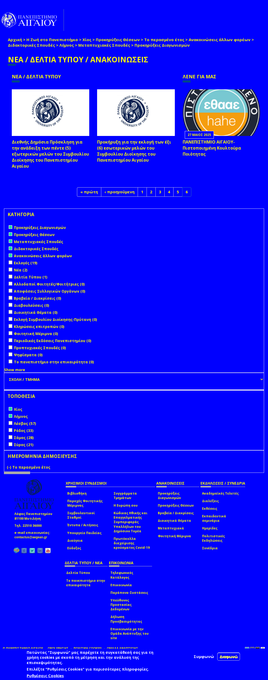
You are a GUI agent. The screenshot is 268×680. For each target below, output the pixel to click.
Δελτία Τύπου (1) (30, 277)
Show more (14, 369)
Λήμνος (66, 45)
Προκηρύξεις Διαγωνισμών (169, 495)
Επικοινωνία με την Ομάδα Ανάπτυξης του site (129, 633)
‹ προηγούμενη (119, 191)
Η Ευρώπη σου (126, 505)
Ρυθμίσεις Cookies (45, 675)
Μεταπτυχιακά (171, 528)
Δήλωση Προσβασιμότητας (126, 619)
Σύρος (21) (24, 444)
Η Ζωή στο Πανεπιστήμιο (52, 39)
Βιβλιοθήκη (77, 493)
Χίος (86, 39)
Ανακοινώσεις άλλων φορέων (219, 39)
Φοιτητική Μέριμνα (174, 536)
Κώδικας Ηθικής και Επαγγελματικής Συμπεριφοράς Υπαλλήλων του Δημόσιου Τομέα (130, 522)
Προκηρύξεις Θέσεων (118, 39)
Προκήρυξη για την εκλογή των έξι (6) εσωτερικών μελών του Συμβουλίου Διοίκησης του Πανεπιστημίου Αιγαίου (134, 151)
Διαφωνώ (229, 656)
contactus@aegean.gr (32, 537)
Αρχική (15, 39)
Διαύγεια (75, 540)
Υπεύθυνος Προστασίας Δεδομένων (121, 604)
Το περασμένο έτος (164, 39)
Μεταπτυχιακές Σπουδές (104, 45)
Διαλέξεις (210, 501)
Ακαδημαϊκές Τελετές (220, 493)
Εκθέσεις (209, 508)
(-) (9, 467)
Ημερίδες (209, 528)
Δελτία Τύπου (78, 573)
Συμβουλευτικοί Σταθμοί (81, 515)
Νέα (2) (20, 269)
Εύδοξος (74, 548)
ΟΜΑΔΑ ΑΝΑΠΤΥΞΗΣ (122, 648)
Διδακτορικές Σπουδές (31, 45)
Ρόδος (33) (24, 430)
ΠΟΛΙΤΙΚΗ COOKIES (88, 648)
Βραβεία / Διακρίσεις (176, 513)
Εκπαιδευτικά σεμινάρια (214, 518)
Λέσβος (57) (25, 423)
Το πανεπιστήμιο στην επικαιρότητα (85, 582)
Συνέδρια (210, 548)
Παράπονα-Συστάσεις (129, 592)
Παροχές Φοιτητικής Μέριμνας (85, 503)
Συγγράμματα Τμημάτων (125, 495)
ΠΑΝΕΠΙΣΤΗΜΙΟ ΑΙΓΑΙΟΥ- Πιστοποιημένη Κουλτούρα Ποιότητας (212, 148)
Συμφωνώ (204, 656)
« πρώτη (89, 191)
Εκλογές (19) (25, 262)
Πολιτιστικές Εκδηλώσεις (213, 538)
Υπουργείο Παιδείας (84, 533)
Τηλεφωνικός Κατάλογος (121, 575)
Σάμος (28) (24, 437)
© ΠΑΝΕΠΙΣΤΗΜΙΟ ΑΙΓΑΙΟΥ (23, 648)
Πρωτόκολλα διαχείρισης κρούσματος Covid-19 (132, 543)
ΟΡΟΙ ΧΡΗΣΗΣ (58, 648)
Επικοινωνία (121, 585)
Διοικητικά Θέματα (174, 520)
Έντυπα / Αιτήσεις (82, 525)
